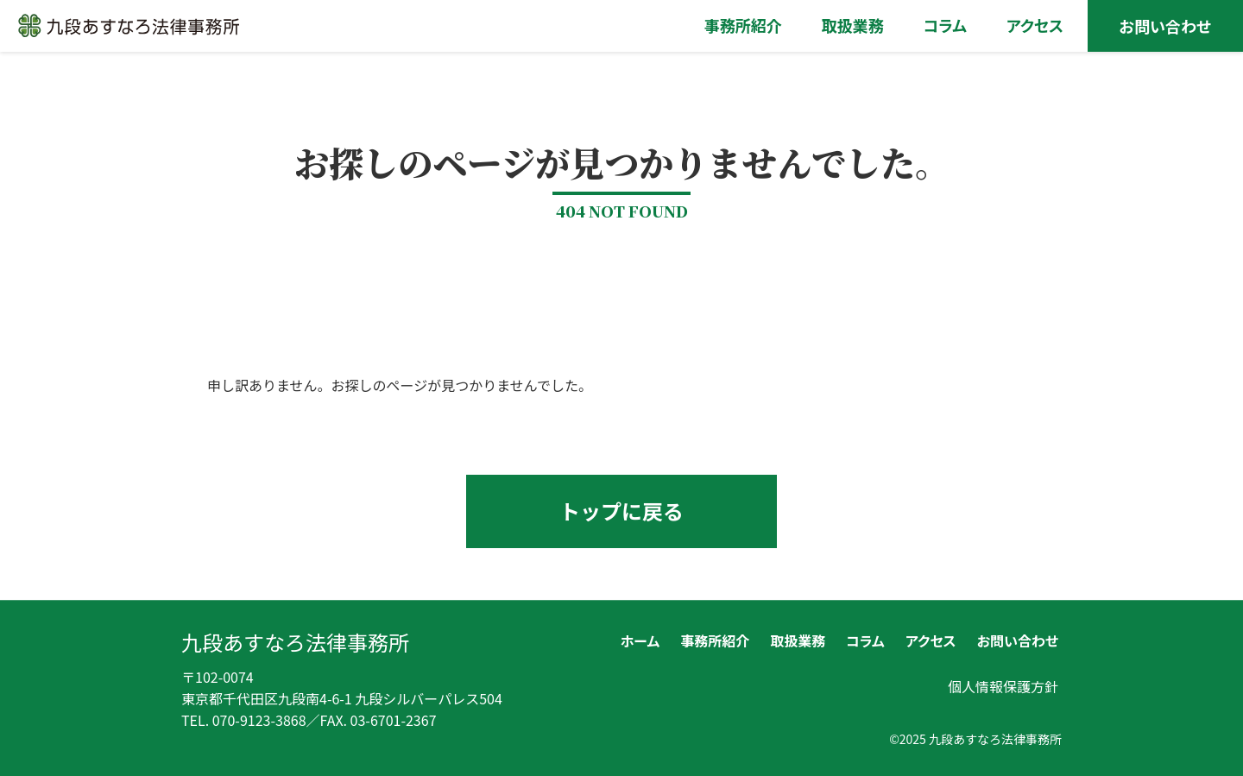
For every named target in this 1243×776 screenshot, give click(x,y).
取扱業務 (797, 640)
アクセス (930, 640)
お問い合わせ (1017, 640)
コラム (865, 640)
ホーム (640, 640)
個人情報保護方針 (1003, 686)
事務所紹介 (714, 640)
